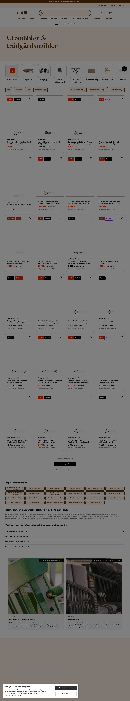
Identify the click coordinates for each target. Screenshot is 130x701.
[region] (40, 691)
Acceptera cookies (66, 688)
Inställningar (66, 693)
